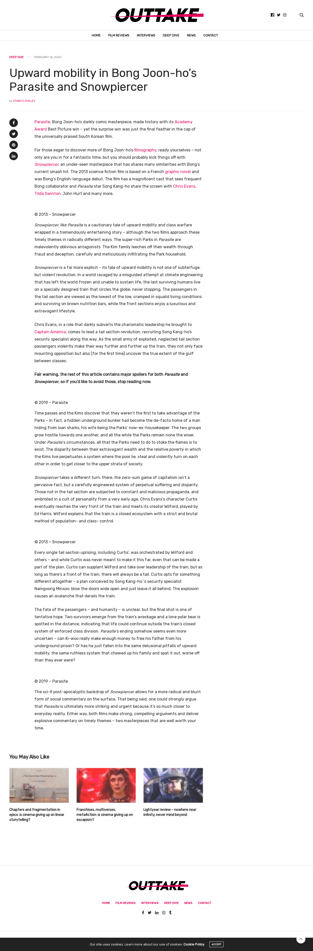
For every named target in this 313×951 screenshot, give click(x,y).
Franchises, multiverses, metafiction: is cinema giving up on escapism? (104, 815)
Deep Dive (171, 35)
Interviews (146, 35)
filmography (145, 150)
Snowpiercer (46, 164)
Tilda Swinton (47, 193)
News (191, 35)
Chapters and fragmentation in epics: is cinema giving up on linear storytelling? (36, 815)
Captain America (50, 331)
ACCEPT (216, 947)
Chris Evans (184, 186)
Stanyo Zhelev (24, 101)
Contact (210, 35)
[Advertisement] (261, 193)
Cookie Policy (193, 947)
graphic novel (178, 171)
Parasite (42, 121)
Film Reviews (118, 35)
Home (96, 35)
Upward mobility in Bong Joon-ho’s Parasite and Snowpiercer (103, 80)
